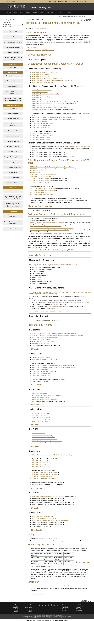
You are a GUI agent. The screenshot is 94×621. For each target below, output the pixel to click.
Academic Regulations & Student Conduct (13, 58)
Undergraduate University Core (13, 42)
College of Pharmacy (13, 141)
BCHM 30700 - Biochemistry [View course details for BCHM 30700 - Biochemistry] (40, 92)
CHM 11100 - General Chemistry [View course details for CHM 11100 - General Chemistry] (39, 178)
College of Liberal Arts (13, 131)
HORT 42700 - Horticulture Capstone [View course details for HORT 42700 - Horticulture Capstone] (42, 82)
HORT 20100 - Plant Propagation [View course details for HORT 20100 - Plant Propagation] (41, 74)
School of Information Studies (13, 167)
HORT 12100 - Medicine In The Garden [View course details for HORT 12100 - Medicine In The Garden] (43, 102)
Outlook (16, 610)
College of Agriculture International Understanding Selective (47, 222)
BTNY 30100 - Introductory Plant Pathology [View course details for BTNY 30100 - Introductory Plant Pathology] (42, 176)
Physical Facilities (28, 607)
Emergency (80, 1)
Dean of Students (79, 604)
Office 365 (16, 608)
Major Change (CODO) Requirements (12, 92)
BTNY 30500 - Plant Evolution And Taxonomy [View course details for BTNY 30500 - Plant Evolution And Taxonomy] (44, 98)
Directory (30, 608)
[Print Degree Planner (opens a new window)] (82, 20)
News (54, 1)
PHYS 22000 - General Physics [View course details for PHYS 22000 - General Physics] (40, 137)
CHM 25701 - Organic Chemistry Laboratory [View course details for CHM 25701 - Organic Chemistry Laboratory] (44, 99)
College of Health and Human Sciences (13, 124)
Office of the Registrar (40, 7)
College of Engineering (13, 118)
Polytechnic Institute (13, 146)
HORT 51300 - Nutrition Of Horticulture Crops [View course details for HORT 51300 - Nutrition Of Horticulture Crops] (44, 105)
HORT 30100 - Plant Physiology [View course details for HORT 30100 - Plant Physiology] (41, 76)
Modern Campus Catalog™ (61, 620)
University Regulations (80, 606)
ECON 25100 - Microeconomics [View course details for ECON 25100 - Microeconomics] (41, 125)
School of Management (12, 136)
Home (9, 12)
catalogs (28, 620)
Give (74, 1)
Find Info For (11, 1)
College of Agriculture (13, 108)
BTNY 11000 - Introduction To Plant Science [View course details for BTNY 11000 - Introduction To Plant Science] (42, 174)
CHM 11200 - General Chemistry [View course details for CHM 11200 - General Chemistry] (39, 180)
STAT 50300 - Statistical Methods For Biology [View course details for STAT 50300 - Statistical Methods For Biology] (43, 190)
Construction (29, 611)
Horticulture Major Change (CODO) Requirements (40, 50)
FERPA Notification (79, 608)
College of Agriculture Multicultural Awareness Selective (45, 226)
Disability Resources (13, 52)
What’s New (13, 67)
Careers (30, 606)
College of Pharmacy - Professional (13, 215)
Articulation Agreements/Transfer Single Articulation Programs (13, 99)
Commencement (38, 12)
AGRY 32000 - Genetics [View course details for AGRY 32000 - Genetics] (37, 172)
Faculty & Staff (18, 12)
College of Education (13, 113)
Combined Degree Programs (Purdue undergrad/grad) (13, 197)
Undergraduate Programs (13, 75)
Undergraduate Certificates (12, 81)
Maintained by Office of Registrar (65, 616)
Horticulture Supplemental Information (79, 146)
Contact (61, 12)
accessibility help (33, 617)
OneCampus (16, 604)
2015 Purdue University (27, 616)
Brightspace (16, 606)
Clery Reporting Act (65, 606)
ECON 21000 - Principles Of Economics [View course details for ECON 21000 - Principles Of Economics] (43, 123)
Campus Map (29, 610)
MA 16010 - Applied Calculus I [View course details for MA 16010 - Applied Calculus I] (40, 109)
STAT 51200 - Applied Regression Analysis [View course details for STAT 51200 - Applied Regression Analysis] (42, 194)
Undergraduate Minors (13, 86)
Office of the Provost (13, 177)
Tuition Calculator (65, 607)
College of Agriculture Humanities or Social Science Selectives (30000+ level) (52, 228)
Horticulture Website (31, 47)
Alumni (68, 12)
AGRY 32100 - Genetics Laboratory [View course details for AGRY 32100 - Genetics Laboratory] (42, 90)
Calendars (28, 12)
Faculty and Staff (29, 604)
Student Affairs (78, 607)
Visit (70, 1)
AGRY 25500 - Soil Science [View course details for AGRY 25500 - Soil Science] (38, 170)
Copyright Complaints (54, 616)
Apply (50, 1)
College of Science (13, 151)
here (58, 320)
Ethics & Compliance (66, 608)
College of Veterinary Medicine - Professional (13, 222)
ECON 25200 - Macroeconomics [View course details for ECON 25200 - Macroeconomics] (41, 127)
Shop (66, 1)
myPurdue (16, 611)
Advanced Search (8, 28)
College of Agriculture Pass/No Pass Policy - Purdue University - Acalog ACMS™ (50, 250)
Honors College (13, 172)
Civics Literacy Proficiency (13, 47)
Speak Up (64, 610)
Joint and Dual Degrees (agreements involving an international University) (13, 204)
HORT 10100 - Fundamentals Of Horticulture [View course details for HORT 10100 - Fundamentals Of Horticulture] (44, 72)
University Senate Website (77, 265)
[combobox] (76, 16)
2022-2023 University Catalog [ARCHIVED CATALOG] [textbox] (72, 16)
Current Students (50, 12)
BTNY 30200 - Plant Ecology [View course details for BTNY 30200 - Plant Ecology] (40, 96)
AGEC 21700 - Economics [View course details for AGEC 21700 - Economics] (39, 121)
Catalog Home (13, 31)
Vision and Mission (79, 610)
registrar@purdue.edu (62, 617)
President (60, 1)
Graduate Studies (13, 191)
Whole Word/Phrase (9, 26)
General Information (13, 37)
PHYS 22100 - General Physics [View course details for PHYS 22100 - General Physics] (40, 139)
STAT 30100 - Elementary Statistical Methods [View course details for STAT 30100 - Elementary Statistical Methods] (43, 188)
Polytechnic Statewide (13, 182)
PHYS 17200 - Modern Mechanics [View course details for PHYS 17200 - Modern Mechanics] (41, 133)
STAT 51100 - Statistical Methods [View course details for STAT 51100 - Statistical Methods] (39, 192)
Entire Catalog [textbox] (6, 22)
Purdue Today (15, 607)
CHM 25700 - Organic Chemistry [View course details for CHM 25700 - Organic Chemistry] (39, 182)
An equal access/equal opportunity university (40, 616)
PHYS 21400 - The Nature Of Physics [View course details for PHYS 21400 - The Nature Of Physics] (42, 135)
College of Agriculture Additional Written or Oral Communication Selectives (51, 233)
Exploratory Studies (12, 162)
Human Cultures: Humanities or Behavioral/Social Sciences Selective (49, 230)
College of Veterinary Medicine (12, 157)
